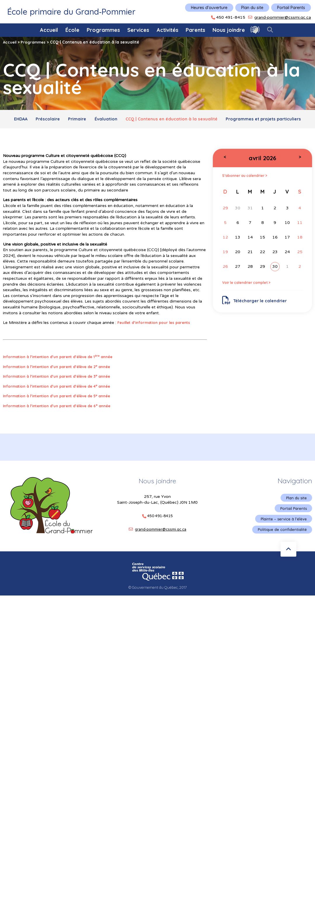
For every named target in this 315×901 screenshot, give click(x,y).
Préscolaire (84, 120)
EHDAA (52, 120)
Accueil (49, 30)
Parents (195, 30)
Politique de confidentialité (280, 546)
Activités (167, 30)
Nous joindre (229, 30)
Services (138, 30)
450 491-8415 (230, 17)
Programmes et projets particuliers (157, 133)
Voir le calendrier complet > (250, 298)
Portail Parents (291, 7)
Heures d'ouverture (209, 7)
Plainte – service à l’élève (282, 535)
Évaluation (151, 120)
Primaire (118, 120)
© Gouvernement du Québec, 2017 (157, 604)
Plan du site (252, 7)
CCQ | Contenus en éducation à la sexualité (221, 120)
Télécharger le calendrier (257, 317)
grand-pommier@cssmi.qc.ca (282, 17)
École (72, 30)
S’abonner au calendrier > (248, 190)
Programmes (103, 30)
